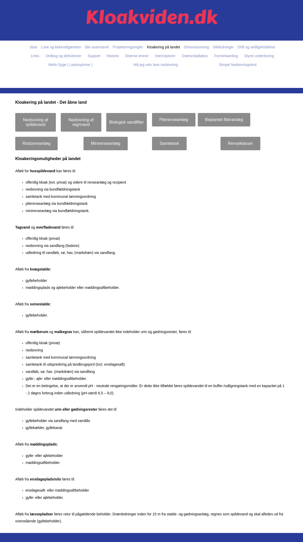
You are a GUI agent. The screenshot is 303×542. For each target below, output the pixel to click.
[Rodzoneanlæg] (36, 143)
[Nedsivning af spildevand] (35, 122)
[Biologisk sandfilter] (126, 122)
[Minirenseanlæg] (106, 143)
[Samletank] (169, 143)
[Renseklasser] (240, 143)
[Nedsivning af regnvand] (81, 122)
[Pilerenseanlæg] (173, 119)
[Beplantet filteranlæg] (224, 119)
